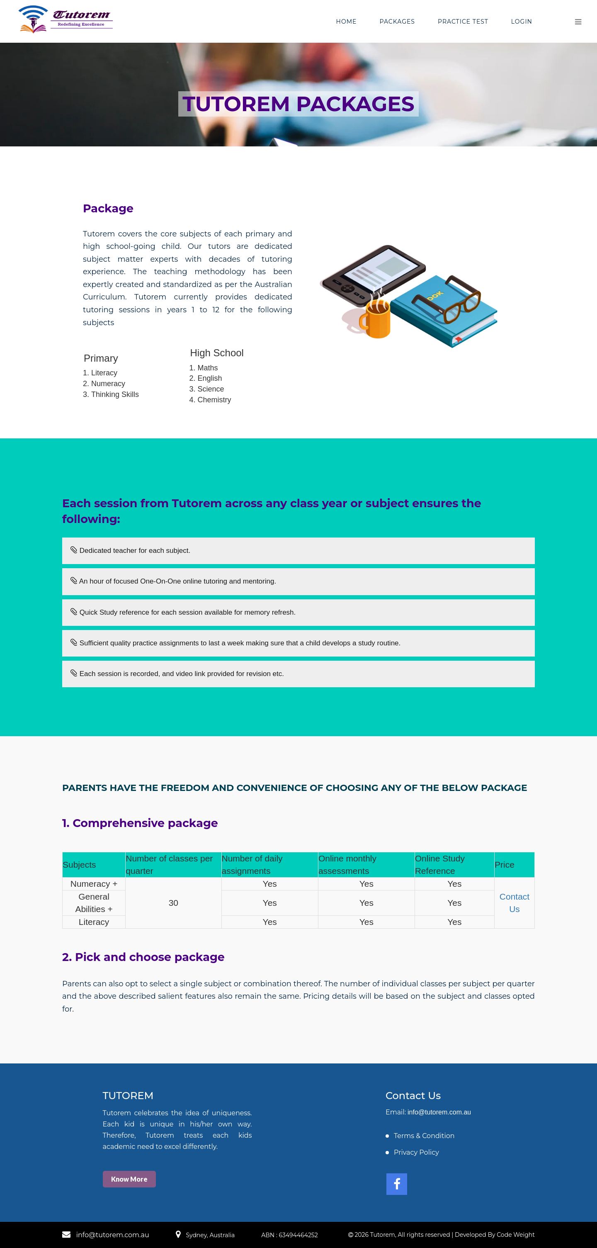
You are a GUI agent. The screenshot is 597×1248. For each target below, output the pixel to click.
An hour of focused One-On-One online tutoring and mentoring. (173, 581)
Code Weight (516, 1234)
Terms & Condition (424, 1136)
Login (521, 21)
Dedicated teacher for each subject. (130, 551)
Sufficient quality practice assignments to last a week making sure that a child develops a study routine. (235, 643)
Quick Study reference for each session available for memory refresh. (183, 612)
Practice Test (463, 21)
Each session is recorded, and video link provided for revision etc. (177, 674)
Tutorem (382, 1234)
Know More (129, 1179)
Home (346, 21)
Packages (397, 21)
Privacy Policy (416, 1152)
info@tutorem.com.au (439, 1112)
